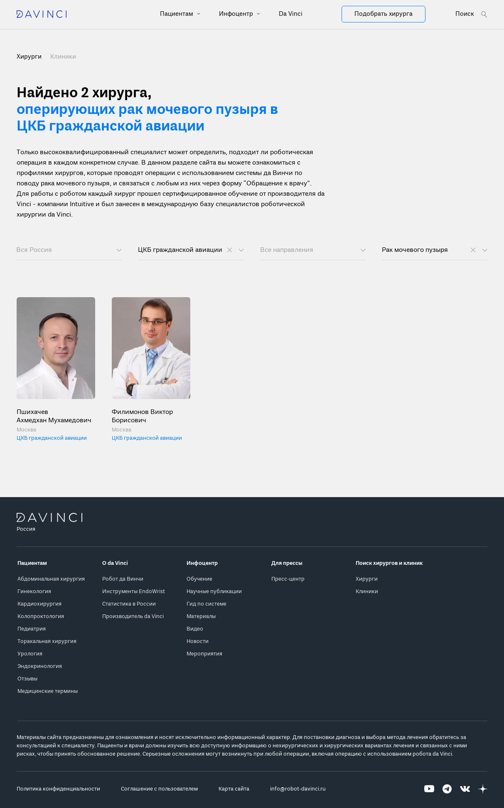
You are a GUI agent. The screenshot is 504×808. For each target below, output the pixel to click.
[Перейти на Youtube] (429, 789)
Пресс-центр (288, 579)
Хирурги (367, 579)
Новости (198, 641)
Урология (29, 654)
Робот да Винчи (122, 579)
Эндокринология (39, 666)
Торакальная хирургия (46, 641)
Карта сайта (234, 789)
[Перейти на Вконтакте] (465, 789)
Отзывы (27, 678)
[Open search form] (471, 14)
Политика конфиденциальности (58, 789)
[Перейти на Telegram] (447, 789)
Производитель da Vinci (133, 616)
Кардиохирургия (39, 604)
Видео (195, 629)
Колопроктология (40, 616)
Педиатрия (31, 629)
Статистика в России (129, 604)
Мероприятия (204, 654)
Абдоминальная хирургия (51, 579)
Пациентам (177, 14)
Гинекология (34, 591)
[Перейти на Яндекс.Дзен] (482, 789)
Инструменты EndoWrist (133, 591)
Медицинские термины (47, 691)
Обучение (199, 579)
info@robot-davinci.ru (298, 789)
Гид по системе (206, 604)
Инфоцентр (237, 14)
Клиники (63, 57)
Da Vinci (290, 14)
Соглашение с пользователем (159, 789)
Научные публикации (214, 591)
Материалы (201, 616)
